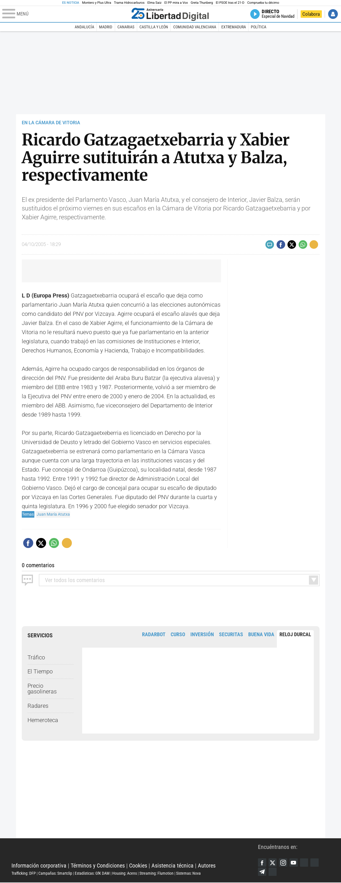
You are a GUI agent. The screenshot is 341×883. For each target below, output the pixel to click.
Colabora (311, 14)
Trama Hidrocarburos (129, 3)
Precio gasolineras (42, 688)
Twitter (273, 862)
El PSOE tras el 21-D (230, 3)
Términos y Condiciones (98, 865)
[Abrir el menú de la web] (65, 14)
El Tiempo (40, 671)
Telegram (262, 872)
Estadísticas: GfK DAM (92, 873)
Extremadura (233, 27)
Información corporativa (38, 865)
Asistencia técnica (172, 865)
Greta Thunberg (202, 3)
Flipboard (316, 862)
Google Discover (305, 862)
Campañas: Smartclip (55, 873)
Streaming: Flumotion (156, 873)
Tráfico (36, 657)
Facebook (262, 862)
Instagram (284, 862)
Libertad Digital (134, 851)
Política (258, 27)
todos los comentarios (75, 580)
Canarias (125, 27)
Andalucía (84, 27)
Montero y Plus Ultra (96, 3)
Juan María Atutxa (53, 514)
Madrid (105, 27)
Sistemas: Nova (188, 873)
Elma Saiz (154, 3)
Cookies (138, 865)
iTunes (273, 872)
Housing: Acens (124, 873)
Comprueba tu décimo (263, 3)
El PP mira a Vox (176, 3)
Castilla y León (153, 27)
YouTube (295, 862)
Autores (207, 865)
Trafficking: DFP (23, 873)
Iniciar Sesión (333, 14)
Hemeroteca (42, 720)
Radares (37, 705)
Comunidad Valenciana (194, 27)
